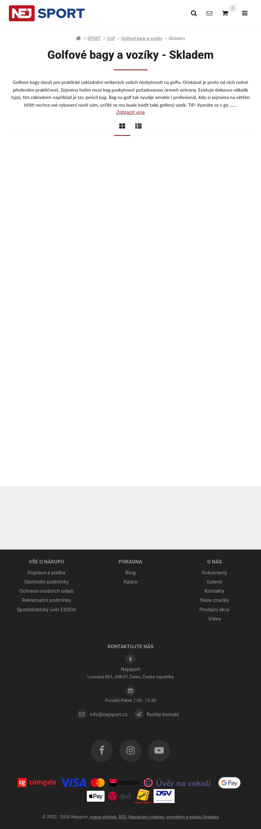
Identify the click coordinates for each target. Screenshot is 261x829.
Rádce (130, 582)
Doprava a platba (46, 573)
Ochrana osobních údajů (47, 591)
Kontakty (215, 591)
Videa (214, 619)
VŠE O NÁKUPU (46, 562)
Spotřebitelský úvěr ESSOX (46, 609)
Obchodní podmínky (46, 582)
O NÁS (214, 562)
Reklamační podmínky (46, 600)
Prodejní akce (214, 609)
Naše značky (214, 600)
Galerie (215, 582)
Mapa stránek (103, 817)
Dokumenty (214, 573)
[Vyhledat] (192, 13)
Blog (130, 573)
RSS (122, 817)
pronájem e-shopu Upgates (192, 817)
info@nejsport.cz (109, 714)
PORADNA (130, 562)
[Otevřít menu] (244, 13)
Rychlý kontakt (163, 714)
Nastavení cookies (146, 817)
